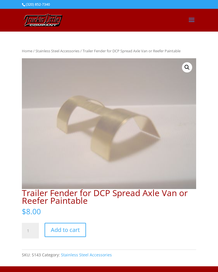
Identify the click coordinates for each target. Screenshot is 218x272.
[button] (187, 67)
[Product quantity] (30, 231)
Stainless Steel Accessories (57, 50)
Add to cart (65, 230)
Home (27, 50)
